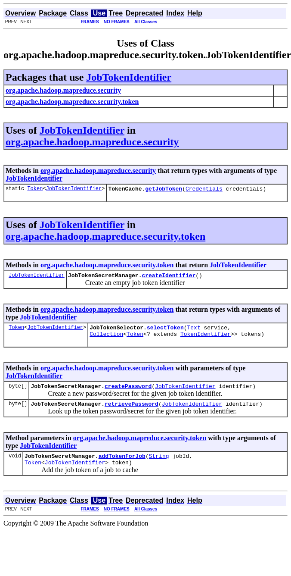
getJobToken (163, 190)
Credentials (204, 190)
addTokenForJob (122, 465)
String (159, 465)
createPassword (128, 392)
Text (193, 331)
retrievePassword (131, 411)
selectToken (165, 331)
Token (35, 189)
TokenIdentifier (205, 339)
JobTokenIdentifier (128, 77)
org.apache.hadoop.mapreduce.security (92, 141)
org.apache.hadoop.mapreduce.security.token (105, 237)
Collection (106, 339)
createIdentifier (168, 278)
